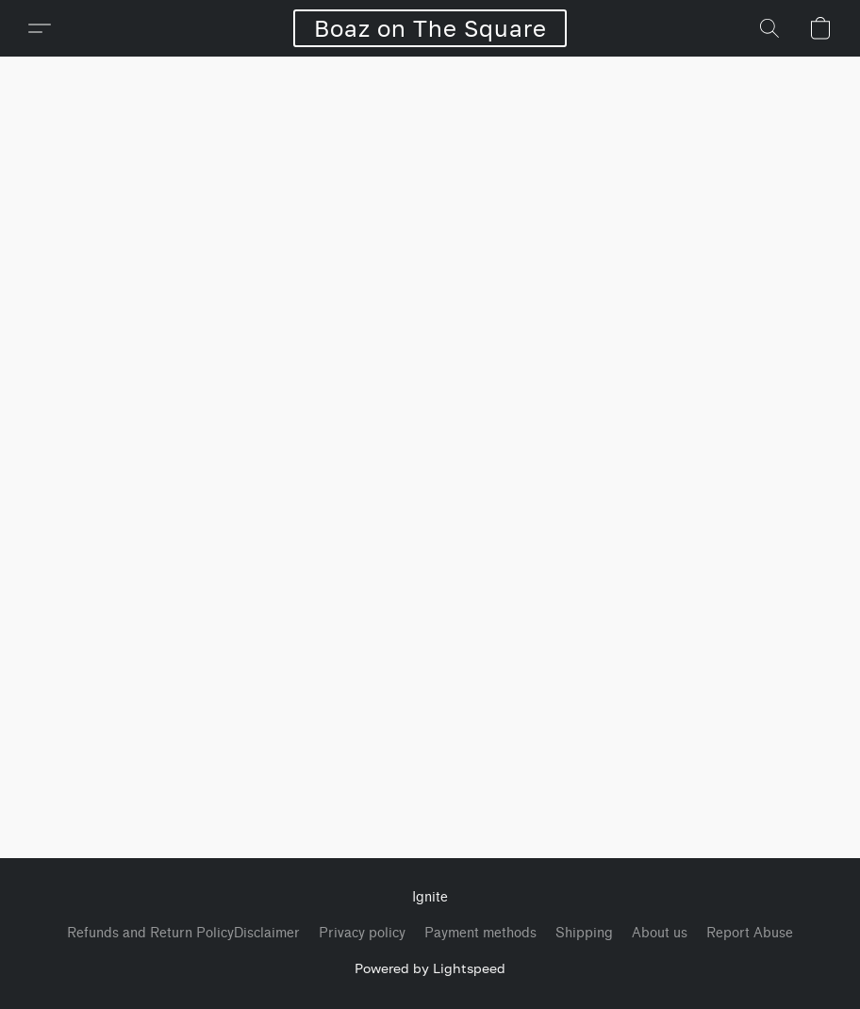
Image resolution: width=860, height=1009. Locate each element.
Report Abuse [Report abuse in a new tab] (749, 933)
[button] (430, 28)
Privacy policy (362, 933)
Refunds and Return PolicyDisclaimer (183, 933)
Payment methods (480, 933)
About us (659, 933)
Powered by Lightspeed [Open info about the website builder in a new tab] (430, 968)
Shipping (584, 933)
